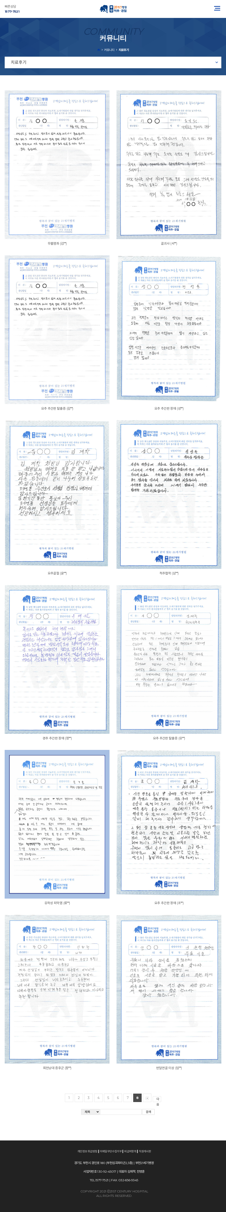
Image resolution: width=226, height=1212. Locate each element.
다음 (158, 1099)
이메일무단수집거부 (111, 1151)
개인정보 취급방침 (87, 1151)
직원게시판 (145, 1151)
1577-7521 (12, 11)
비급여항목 (130, 1151)
